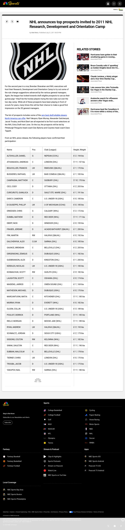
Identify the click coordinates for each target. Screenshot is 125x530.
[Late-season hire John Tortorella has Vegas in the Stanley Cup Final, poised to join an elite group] (83, 89)
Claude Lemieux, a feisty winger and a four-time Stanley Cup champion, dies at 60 (104, 77)
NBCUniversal (15, 515)
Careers (12, 512)
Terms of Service (99, 512)
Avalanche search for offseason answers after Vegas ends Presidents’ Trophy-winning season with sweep (104, 99)
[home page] (11, 3)
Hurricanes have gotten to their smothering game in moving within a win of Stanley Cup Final (104, 55)
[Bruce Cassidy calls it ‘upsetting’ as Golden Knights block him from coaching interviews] (83, 67)
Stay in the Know (9, 413)
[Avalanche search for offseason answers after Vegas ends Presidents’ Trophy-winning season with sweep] (83, 100)
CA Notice (89, 512)
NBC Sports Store (37, 512)
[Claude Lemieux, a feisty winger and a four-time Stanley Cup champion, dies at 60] (83, 78)
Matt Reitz (34, 33)
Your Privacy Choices (79, 512)
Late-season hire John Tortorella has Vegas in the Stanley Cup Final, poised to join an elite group (105, 88)
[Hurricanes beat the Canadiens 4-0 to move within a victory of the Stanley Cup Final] (83, 111)
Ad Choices (54, 512)
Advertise (6, 512)
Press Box (47, 512)
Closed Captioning (21, 512)
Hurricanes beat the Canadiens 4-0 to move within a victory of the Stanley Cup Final (105, 110)
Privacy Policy (63, 512)
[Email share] (18, 21)
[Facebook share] (7, 21)
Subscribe (8, 422)
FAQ (29, 512)
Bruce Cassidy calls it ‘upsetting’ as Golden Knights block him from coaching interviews (105, 66)
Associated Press (96, 59)
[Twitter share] (12, 21)
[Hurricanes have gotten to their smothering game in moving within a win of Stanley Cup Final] (83, 56)
